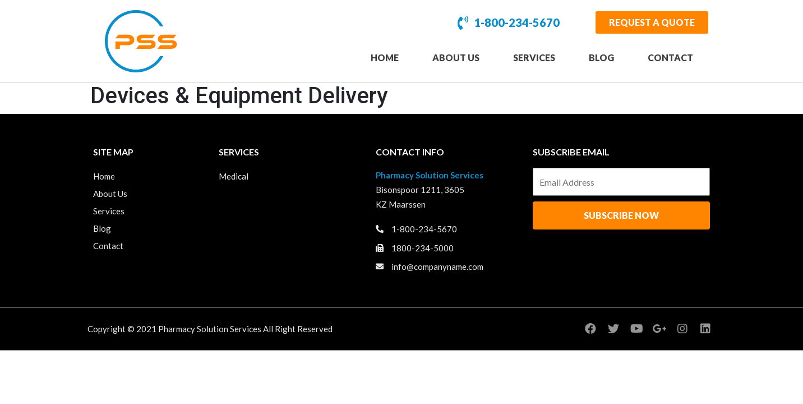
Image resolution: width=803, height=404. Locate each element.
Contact (670, 57)
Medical (233, 176)
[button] (652, 22)
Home (385, 57)
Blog (601, 57)
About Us (455, 57)
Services (534, 57)
